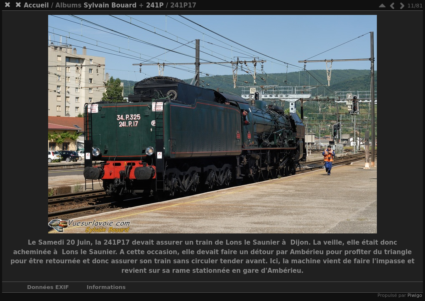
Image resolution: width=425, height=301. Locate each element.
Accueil (36, 5)
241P (155, 5)
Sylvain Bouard (110, 5)
